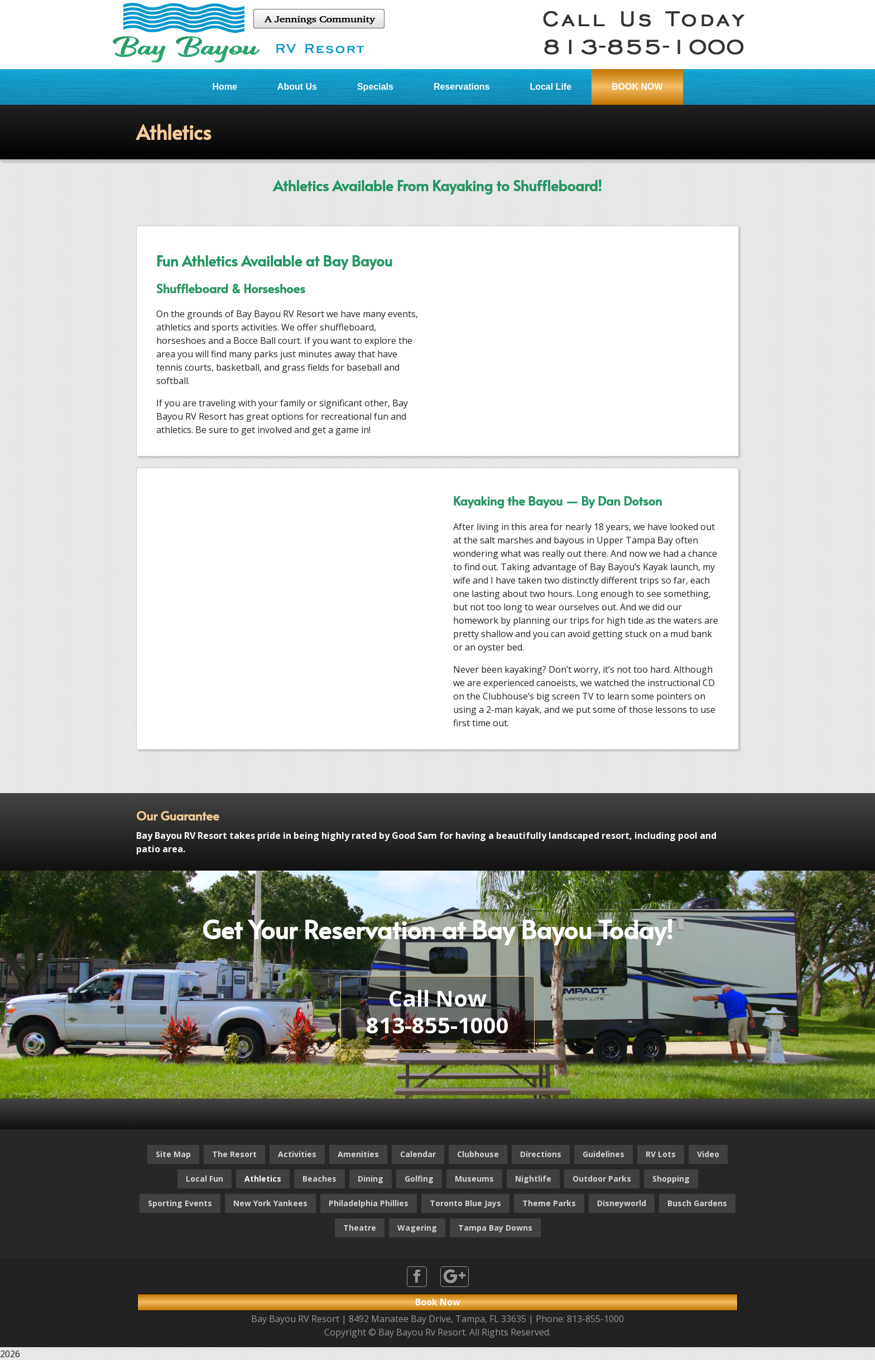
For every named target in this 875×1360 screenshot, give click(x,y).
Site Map (173, 1154)
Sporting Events (180, 1203)
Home (224, 86)
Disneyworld (621, 1203)
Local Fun (204, 1178)
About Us (297, 86)
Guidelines (603, 1154)
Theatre (359, 1227)
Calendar (418, 1154)
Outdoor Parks (602, 1178)
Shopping (671, 1178)
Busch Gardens (697, 1203)
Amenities (358, 1154)
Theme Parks (549, 1203)
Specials (375, 86)
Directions (540, 1154)
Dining (370, 1178)
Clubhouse (478, 1154)
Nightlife (533, 1178)
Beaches (319, 1178)
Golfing (419, 1178)
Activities (297, 1154)
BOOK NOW (637, 86)
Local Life (550, 86)
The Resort (234, 1154)
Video (708, 1154)
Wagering (417, 1227)
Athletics (262, 1178)
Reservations (462, 86)
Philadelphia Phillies (368, 1203)
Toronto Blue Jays (465, 1203)
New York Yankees (270, 1203)
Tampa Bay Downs (495, 1227)
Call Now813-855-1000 (437, 1011)
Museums (474, 1178)
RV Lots (661, 1154)
